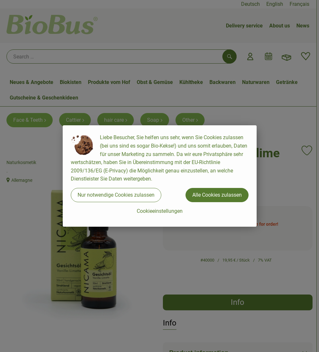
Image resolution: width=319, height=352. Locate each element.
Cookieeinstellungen (160, 211)
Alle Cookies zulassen (217, 195)
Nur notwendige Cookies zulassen (116, 195)
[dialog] (159, 176)
